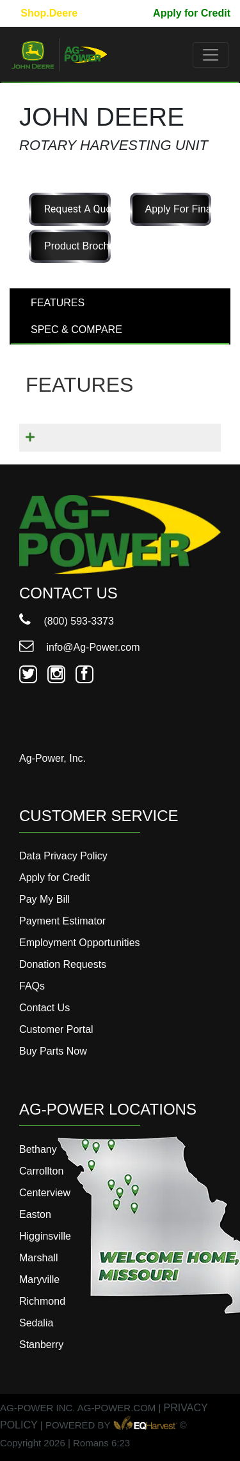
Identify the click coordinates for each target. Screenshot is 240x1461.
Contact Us (44, 1007)
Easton (35, 1214)
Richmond (42, 1301)
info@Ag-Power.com (79, 647)
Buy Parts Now (53, 1051)
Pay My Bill (116, 13)
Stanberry (41, 1344)
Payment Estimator (62, 921)
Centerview (44, 1192)
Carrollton (41, 1171)
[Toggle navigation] (210, 55)
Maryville (39, 1279)
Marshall (38, 1257)
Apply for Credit (191, 13)
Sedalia (36, 1322)
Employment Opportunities (79, 942)
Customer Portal (56, 1029)
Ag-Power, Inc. (52, 758)
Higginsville (45, 1236)
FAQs (32, 986)
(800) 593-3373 (66, 621)
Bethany (38, 1149)
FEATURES (57, 302)
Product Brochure (77, 246)
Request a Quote (77, 209)
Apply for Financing (178, 209)
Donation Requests (62, 964)
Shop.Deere (48, 13)
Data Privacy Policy (63, 855)
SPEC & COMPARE (76, 329)
